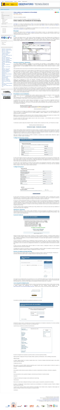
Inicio (3, 1)
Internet (15, 1)
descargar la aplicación (31, 32)
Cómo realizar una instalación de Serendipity (25, 12)
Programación (4, 20)
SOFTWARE (16, 13)
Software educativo (5, 22)
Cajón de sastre (24, 1)
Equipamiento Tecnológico (9, 1)
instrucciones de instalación (18, 28)
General (20, 13)
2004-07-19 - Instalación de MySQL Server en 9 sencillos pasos (6, 81)
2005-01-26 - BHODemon (6, 79)
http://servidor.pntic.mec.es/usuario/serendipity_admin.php (24, 286)
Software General (4, 19)
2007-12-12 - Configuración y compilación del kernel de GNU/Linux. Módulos (6, 53)
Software (19, 1)
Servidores (3, 21)
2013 (3, 28)
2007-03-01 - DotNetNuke (6, 59)
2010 (3, 31)
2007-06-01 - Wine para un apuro (7, 58)
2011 (3, 30)
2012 (3, 29)
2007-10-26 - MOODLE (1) (6, 57)
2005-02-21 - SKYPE (5, 78)
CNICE (47, 27)
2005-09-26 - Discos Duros (6, 68)
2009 (3, 32)
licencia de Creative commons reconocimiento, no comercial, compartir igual (7, 94)
